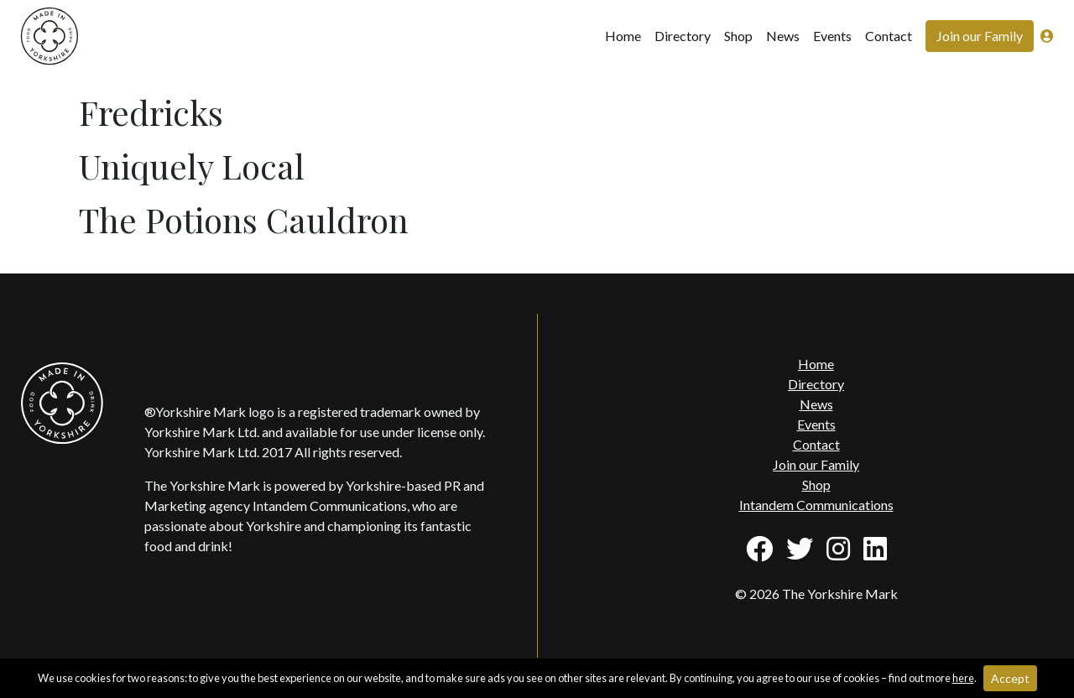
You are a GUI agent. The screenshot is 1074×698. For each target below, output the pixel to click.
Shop (738, 36)
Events (832, 36)
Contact (888, 36)
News (783, 36)
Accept (1010, 678)
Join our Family (979, 36)
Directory (682, 36)
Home (623, 36)
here (963, 678)
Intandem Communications (816, 505)
